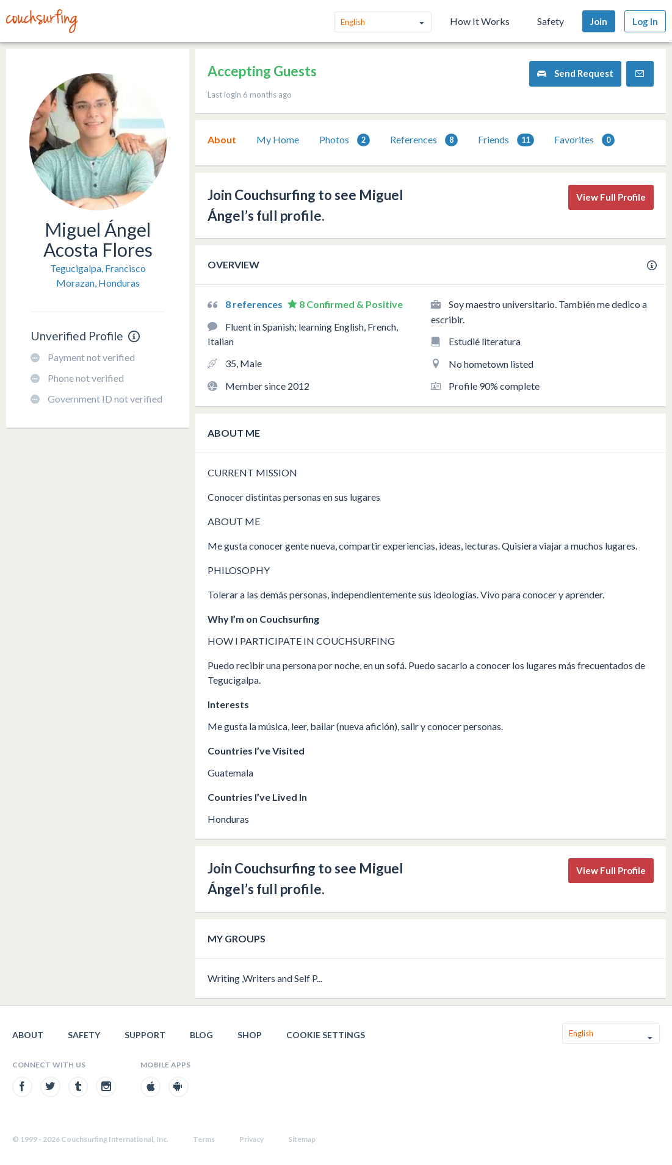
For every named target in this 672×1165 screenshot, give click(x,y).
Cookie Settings (325, 1035)
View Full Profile (611, 197)
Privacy (251, 1139)
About (222, 139)
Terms (204, 1139)
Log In (645, 21)
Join (598, 21)
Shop (249, 1035)
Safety (550, 21)
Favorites (584, 140)
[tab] (222, 139)
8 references (254, 304)
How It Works (480, 21)
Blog (201, 1035)
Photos (344, 140)
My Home (277, 139)
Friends (506, 140)
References (424, 140)
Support (145, 1035)
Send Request (575, 73)
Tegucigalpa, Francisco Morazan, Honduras (98, 275)
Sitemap (302, 1139)
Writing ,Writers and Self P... (265, 978)
